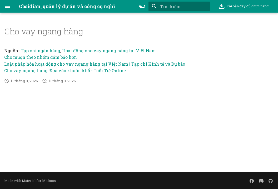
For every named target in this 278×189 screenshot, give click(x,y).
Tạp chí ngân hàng (40, 50)
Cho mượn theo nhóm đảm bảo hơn (40, 57)
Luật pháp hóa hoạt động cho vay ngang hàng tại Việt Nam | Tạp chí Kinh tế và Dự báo (94, 64)
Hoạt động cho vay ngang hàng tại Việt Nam (109, 50)
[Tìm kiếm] (179, 6)
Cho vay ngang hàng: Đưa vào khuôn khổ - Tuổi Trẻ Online (65, 70)
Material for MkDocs (39, 180)
